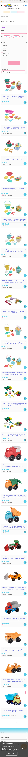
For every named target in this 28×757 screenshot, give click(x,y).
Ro (4, 1)
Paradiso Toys (6, 56)
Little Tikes (5, 53)
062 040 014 (11, 8)
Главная (3, 16)
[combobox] (13, 71)
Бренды (16, 5)
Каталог (8, 16)
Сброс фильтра (14, 63)
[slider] (2, 33)
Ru (1, 1)
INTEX (4, 48)
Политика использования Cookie (10, 750)
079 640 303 (18, 8)
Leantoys (4, 50)
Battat (4, 45)
